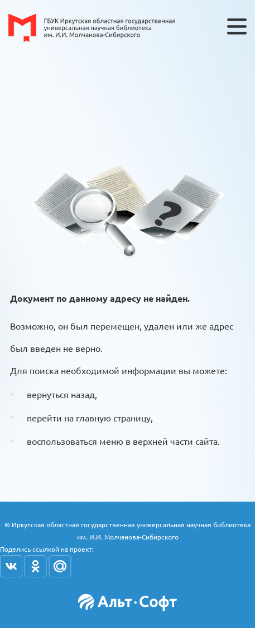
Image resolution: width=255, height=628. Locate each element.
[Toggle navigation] (237, 26)
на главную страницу (107, 417)
